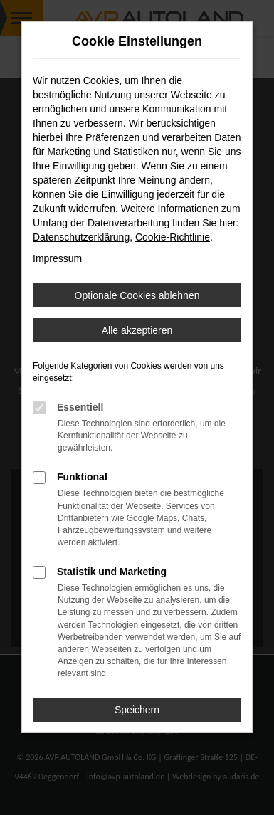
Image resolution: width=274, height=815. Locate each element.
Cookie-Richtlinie (172, 237)
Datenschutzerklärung (81, 237)
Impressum (57, 258)
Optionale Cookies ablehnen (137, 295)
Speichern (137, 709)
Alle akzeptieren (137, 330)
